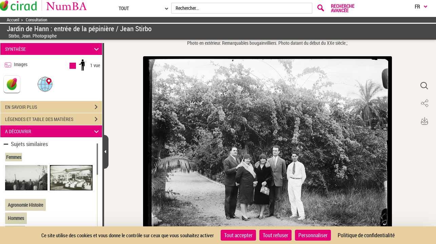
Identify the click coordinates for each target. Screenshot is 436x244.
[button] (45, 84)
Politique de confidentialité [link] (366, 235)
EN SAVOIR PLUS (53, 107)
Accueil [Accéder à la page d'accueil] (13, 20)
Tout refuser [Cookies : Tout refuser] (275, 235)
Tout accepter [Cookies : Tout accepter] (238, 235)
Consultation (36, 20)
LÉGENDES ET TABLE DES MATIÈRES (53, 119)
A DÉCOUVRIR (53, 131)
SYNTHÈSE (53, 49)
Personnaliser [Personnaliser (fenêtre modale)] (313, 235)
